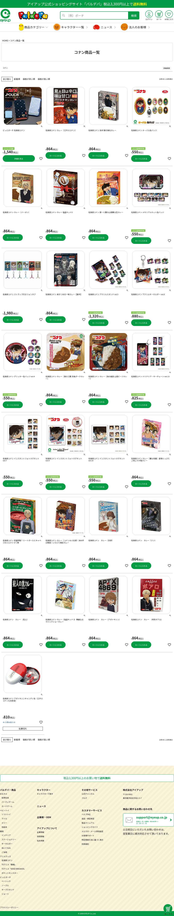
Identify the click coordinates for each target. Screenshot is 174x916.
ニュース (106, 27)
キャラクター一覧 (72, 27)
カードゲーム (7, 806)
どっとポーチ (5, 877)
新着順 (17, 79)
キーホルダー (7, 843)
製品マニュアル (88, 823)
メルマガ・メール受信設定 (92, 831)
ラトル (4, 818)
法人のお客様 (137, 27)
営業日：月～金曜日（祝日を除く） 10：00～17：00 (155, 819)
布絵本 (4, 827)
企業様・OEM (44, 817)
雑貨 (2, 831)
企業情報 (40, 832)
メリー (4, 823)
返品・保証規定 (88, 818)
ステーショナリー (9, 839)
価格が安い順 (29, 79)
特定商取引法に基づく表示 (92, 839)
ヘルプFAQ (86, 814)
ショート (5, 894)
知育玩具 (5, 797)
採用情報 (40, 836)
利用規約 (85, 844)
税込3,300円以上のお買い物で (87, 778)
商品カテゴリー (34, 27)
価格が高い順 (44, 79)
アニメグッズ (5, 856)
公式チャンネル (88, 794)
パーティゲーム (8, 802)
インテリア (6, 835)
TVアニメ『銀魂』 (9, 864)
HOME (5, 40)
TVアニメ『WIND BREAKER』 (14, 868)
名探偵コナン (7, 860)
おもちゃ (3, 794)
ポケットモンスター (10, 873)
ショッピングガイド (90, 827)
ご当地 (4, 852)
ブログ (84, 798)
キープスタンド (8, 889)
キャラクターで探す (45, 794)
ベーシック (6, 881)
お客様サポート (88, 835)
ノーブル (5, 885)
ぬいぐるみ (6, 848)
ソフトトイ (6, 814)
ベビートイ (4, 810)
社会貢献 (40, 840)
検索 (134, 15)
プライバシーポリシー (9, 907)
